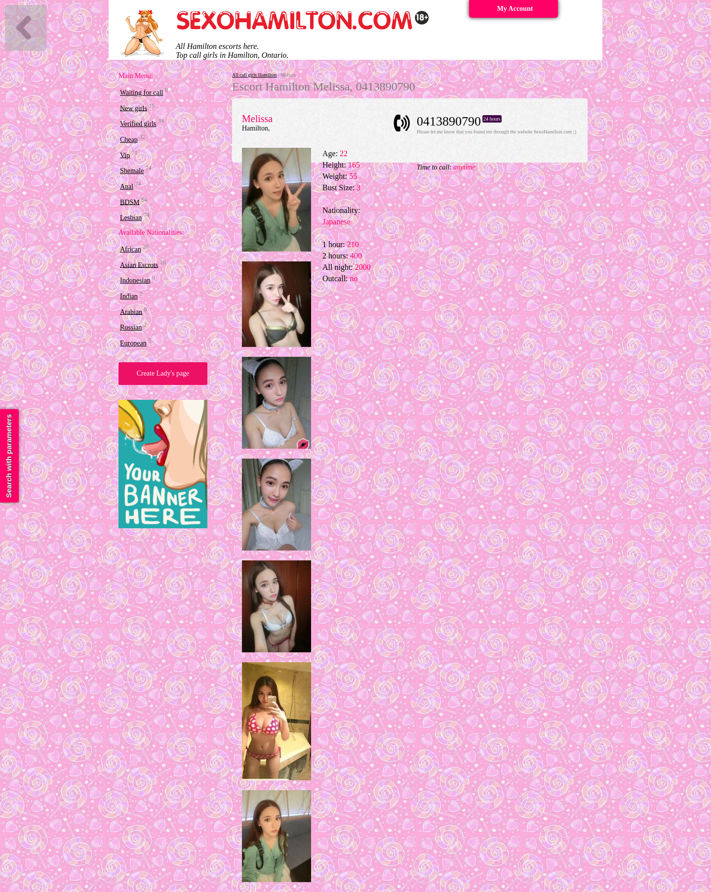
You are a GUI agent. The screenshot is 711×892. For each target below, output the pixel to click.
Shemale (132, 170)
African (130, 249)
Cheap (129, 139)
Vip (125, 155)
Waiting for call (141, 92)
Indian (129, 296)
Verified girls (138, 123)
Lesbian (131, 217)
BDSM (130, 202)
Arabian (131, 311)
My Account (515, 8)
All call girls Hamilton (254, 75)
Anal (126, 186)
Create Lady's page (163, 373)
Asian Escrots (139, 264)
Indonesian (135, 280)
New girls (133, 108)
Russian (131, 327)
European (133, 343)
